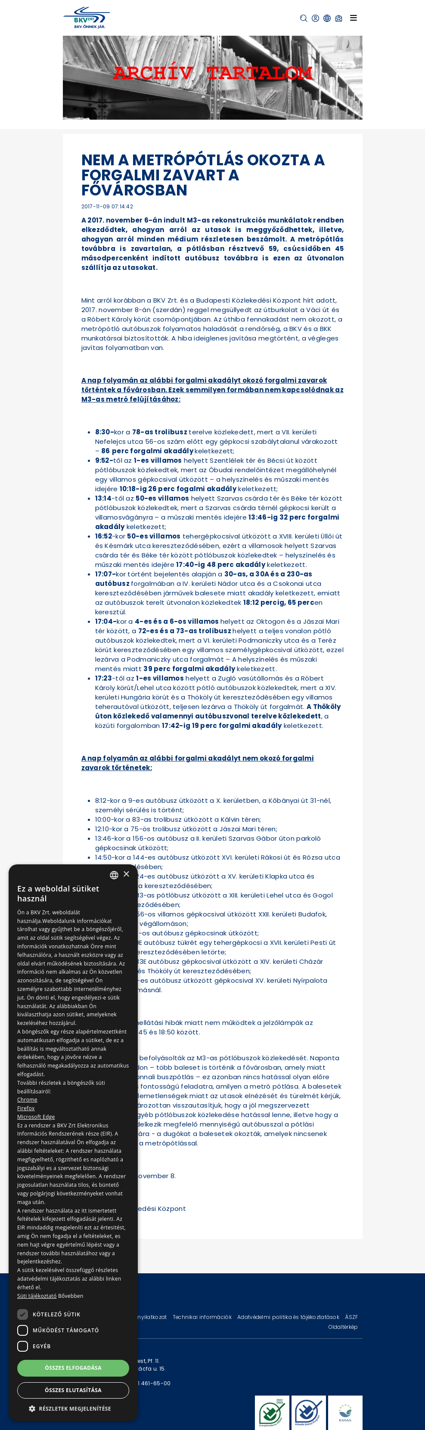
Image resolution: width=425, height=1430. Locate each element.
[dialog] (73, 1142)
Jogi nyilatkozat (146, 1317)
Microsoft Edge (36, 1116)
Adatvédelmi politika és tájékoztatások (289, 1317)
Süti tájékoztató (36, 1296)
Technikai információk (203, 1317)
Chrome (27, 1099)
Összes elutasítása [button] (73, 1390)
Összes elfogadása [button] (73, 1367)
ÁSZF (351, 1317)
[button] (304, 18)
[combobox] (114, 875)
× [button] (126, 874)
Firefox (26, 1108)
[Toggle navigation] (353, 18)
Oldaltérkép (343, 1327)
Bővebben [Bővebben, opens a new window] (71, 1296)
